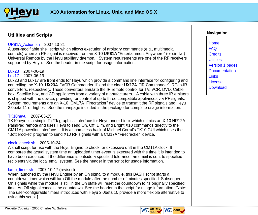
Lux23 (13, 71)
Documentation (222, 71)
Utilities (215, 60)
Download (218, 87)
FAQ (213, 48)
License (215, 82)
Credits (215, 54)
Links (213, 76)
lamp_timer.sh (20, 170)
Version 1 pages (223, 65)
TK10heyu (17, 116)
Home (214, 43)
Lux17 (13, 76)
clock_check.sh (22, 143)
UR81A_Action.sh (24, 44)
